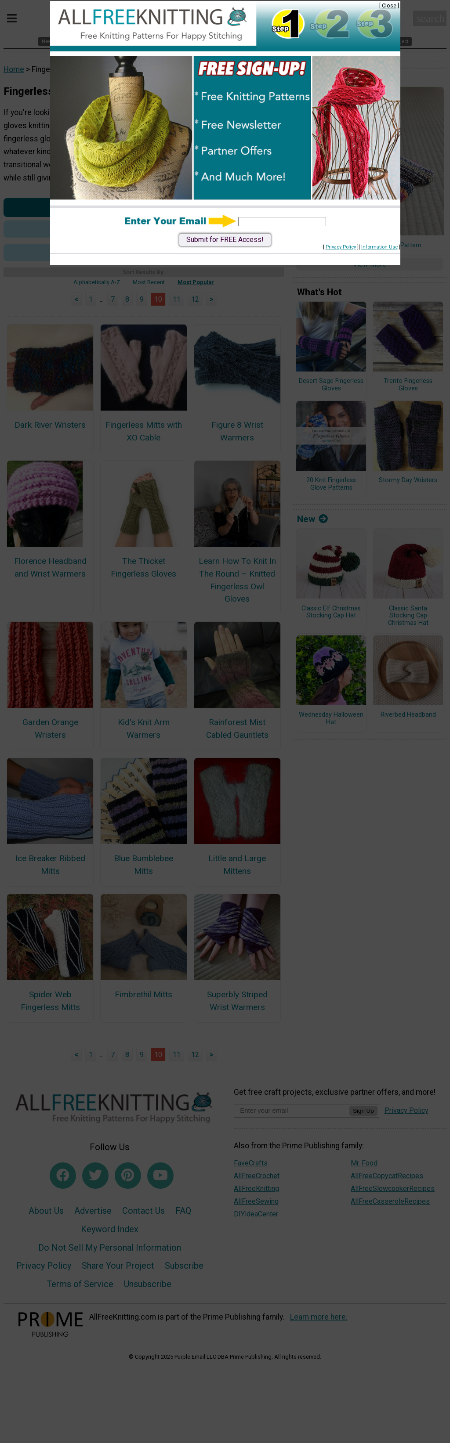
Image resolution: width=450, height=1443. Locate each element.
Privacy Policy (341, 247)
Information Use (379, 247)
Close (389, 5)
